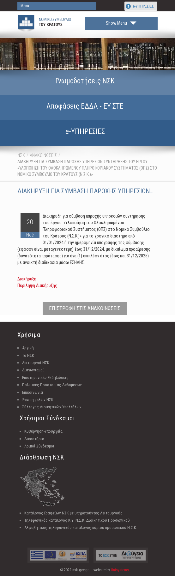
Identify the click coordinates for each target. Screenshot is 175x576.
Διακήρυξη (26, 278)
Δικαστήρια (34, 438)
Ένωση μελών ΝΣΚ (37, 399)
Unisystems (120, 570)
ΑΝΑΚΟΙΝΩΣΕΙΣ (43, 155)
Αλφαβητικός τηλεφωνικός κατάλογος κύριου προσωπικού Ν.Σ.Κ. (80, 527)
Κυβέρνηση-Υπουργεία (43, 431)
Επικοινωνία (32, 392)
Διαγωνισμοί (33, 370)
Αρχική (28, 347)
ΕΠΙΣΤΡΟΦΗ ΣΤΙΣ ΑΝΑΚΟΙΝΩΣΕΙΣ (84, 308)
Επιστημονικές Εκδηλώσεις (45, 377)
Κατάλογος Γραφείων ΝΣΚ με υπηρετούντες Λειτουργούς (73, 513)
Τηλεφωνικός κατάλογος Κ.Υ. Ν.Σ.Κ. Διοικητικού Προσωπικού (77, 520)
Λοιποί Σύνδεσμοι (39, 446)
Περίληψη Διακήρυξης (37, 285)
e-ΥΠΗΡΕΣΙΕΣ (143, 6)
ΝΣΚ (21, 155)
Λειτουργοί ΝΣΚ (35, 362)
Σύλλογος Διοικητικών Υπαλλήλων (51, 407)
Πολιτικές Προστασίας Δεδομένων (52, 384)
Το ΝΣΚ (28, 355)
